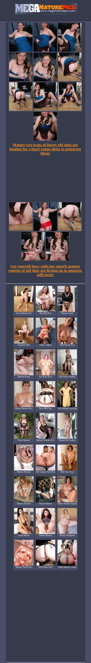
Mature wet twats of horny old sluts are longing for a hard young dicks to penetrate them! (45, 149)
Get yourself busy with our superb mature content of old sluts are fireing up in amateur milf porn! (45, 270)
